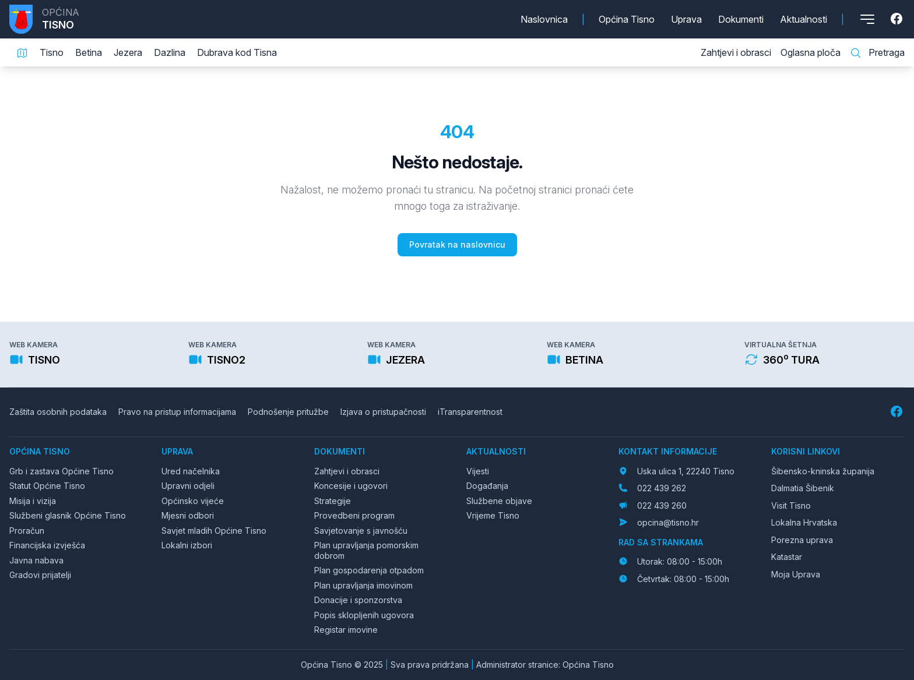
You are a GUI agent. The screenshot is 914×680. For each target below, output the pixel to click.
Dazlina (169, 52)
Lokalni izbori (186, 545)
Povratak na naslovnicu (457, 244)
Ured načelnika (190, 471)
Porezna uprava (802, 540)
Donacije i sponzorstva (358, 600)
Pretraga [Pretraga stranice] (877, 53)
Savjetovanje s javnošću (360, 530)
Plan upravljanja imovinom (363, 585)
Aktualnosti (803, 19)
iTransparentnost (470, 412)
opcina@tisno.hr (668, 522)
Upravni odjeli (188, 486)
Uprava (686, 19)
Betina (88, 52)
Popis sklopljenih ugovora (364, 615)
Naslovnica (544, 19)
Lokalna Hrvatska (804, 522)
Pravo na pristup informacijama (177, 412)
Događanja (487, 486)
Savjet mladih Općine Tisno (213, 530)
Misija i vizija (32, 501)
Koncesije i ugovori (351, 486)
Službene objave (499, 501)
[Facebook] (898, 19)
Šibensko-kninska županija (822, 471)
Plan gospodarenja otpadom (369, 570)
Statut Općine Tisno (47, 486)
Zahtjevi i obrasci (736, 52)
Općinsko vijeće (192, 501)
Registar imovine (346, 630)
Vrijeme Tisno (492, 515)
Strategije (332, 501)
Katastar (786, 557)
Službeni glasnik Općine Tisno (67, 515)
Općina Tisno (627, 19)
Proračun (26, 530)
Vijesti (477, 471)
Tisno (52, 52)
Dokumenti (741, 19)
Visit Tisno (791, 505)
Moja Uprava (795, 574)
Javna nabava (36, 560)
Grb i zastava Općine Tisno (61, 471)
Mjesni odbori (187, 515)
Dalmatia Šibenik (802, 488)
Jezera (128, 52)
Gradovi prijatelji (40, 575)
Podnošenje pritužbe (288, 412)
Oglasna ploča (811, 52)
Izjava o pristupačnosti (383, 412)
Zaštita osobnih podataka (58, 412)
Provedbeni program (354, 515)
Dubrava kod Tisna (237, 52)
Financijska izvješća (47, 545)
